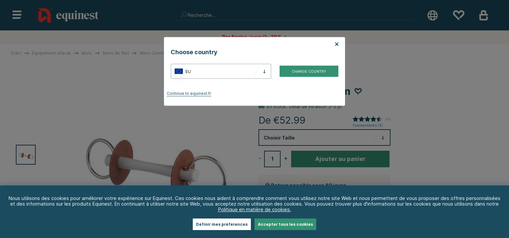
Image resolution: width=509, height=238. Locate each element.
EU (188, 71)
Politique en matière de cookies (254, 209)
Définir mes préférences (222, 224)
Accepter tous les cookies (285, 224)
